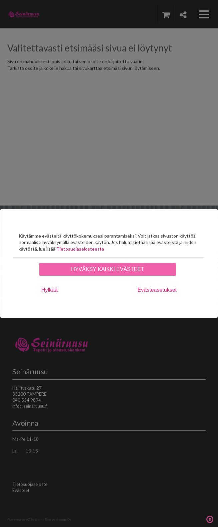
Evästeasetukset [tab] (157, 290)
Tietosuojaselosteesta (80, 249)
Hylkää (49, 290)
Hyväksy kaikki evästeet (107, 269)
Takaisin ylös (209, 518)
